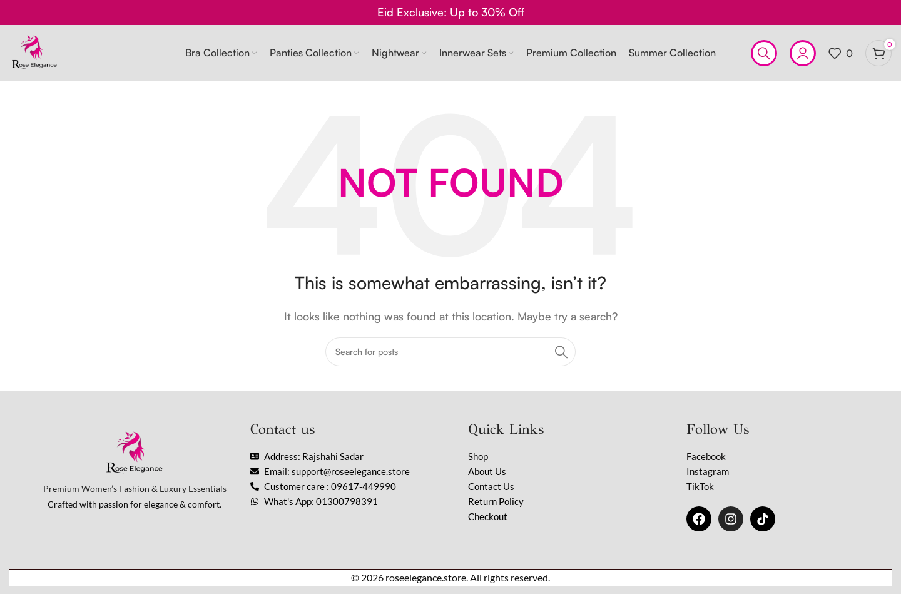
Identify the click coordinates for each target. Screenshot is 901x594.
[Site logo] (34, 52)
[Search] (764, 53)
